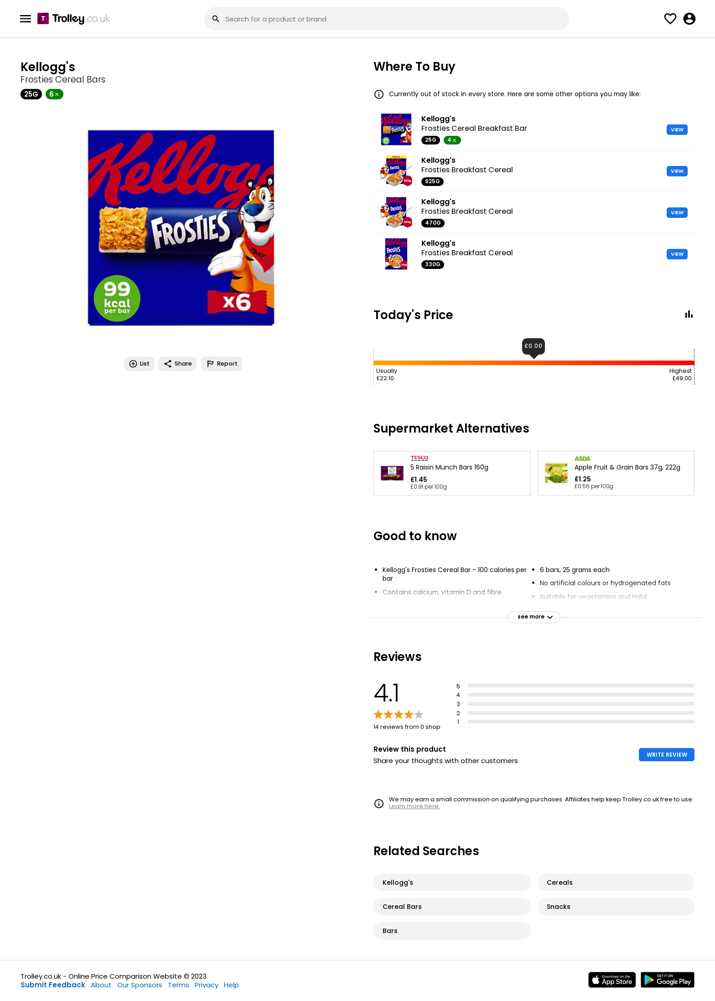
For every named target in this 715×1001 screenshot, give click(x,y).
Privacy (206, 985)
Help (231, 985)
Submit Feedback (53, 985)
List (139, 363)
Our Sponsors (139, 985)
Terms (178, 985)
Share (177, 363)
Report (222, 363)
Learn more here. (414, 806)
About (101, 985)
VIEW (677, 129)
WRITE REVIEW (667, 754)
